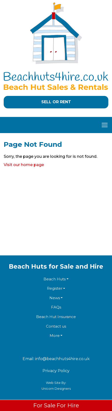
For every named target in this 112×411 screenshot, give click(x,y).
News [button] (54, 298)
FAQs (56, 307)
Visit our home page (24, 164)
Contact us (56, 326)
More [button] (55, 335)
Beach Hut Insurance (56, 316)
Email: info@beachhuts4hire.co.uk (56, 358)
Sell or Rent (56, 102)
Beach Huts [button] (54, 279)
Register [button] (54, 288)
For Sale (44, 405)
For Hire (67, 405)
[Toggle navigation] (56, 125)
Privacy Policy (56, 370)
